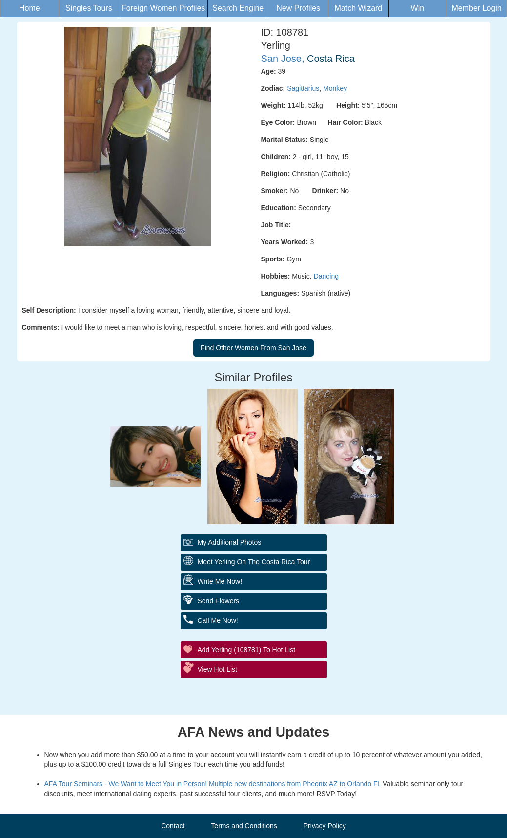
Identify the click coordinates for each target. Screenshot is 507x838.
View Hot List (217, 669)
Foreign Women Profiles (163, 8)
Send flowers (219, 601)
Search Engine (238, 8)
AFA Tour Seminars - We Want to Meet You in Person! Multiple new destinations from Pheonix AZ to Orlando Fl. (212, 784)
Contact (172, 826)
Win (418, 8)
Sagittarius (303, 88)
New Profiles (298, 8)
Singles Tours (88, 8)
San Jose (281, 58)
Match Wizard (358, 8)
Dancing (326, 276)
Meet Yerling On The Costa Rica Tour (254, 562)
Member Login (476, 8)
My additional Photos (230, 542)
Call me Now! (218, 620)
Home (29, 8)
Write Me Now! (220, 581)
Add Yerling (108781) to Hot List (247, 650)
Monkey (335, 88)
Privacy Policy (325, 826)
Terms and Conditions (244, 826)
